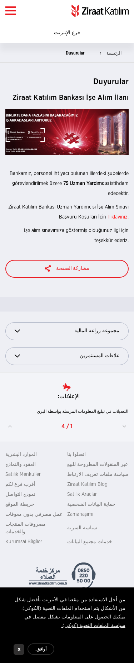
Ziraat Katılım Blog (87, 484)
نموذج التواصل (20, 494)
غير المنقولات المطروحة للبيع (97, 464)
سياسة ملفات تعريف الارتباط (97, 474)
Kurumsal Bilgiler (23, 541)
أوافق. (40, 651)
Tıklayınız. (118, 217)
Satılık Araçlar (82, 494)
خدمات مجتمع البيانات (89, 541)
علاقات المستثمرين (67, 356)
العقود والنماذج (20, 464)
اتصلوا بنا (76, 454)
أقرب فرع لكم (20, 484)
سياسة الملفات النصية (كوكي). (93, 627)
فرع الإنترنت (67, 32)
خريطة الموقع (19, 504)
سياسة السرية (82, 527)
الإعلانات (69, 396)
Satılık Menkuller (23, 474)
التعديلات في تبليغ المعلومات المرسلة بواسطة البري (82, 411)
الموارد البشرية (21, 454)
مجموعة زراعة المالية (67, 331)
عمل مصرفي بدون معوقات (34, 514)
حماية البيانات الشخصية (91, 504)
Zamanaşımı (80, 514)
